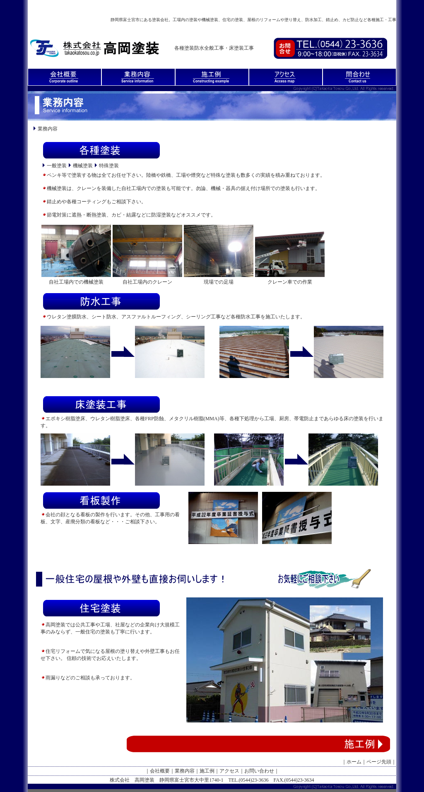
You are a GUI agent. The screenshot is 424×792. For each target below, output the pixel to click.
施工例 (207, 771)
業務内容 (185, 771)
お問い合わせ (259, 771)
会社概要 (160, 771)
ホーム (354, 762)
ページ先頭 (378, 762)
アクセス (229, 771)
